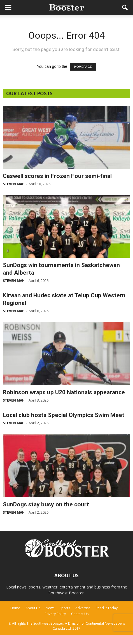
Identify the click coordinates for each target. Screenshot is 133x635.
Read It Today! (107, 608)
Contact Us (79, 613)
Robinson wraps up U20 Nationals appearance (64, 392)
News (50, 608)
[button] (125, 7)
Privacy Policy (55, 613)
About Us (32, 608)
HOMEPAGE (83, 66)
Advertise (82, 608)
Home (15, 608)
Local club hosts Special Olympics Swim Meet (63, 415)
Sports (65, 608)
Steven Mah (14, 184)
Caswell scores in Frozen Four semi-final (57, 176)
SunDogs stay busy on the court (46, 504)
